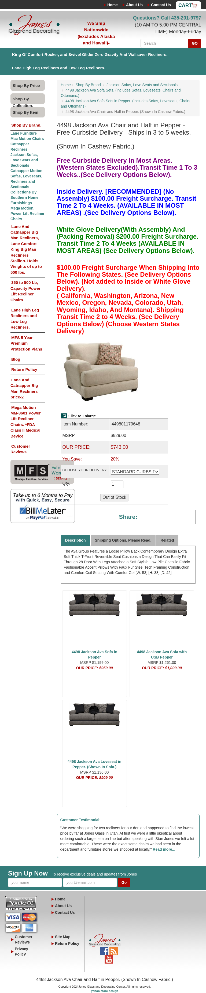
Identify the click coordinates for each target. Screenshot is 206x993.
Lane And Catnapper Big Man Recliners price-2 (24, 388)
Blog (15, 359)
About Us (134, 5)
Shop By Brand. (26, 125)
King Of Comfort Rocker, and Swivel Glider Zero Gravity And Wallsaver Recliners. (89, 54)
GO (195, 43)
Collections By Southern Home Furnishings (24, 197)
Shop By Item (25, 112)
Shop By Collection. (23, 100)
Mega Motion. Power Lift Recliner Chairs (27, 213)
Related (167, 540)
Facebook (104, 950)
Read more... (164, 849)
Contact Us (161, 5)
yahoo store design (104, 990)
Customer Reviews (20, 449)
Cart (185, 5)
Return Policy (24, 369)
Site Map (63, 937)
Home (112, 5)
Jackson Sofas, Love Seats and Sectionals (24, 160)
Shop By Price (26, 85)
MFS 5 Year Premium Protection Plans (26, 343)
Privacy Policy (21, 951)
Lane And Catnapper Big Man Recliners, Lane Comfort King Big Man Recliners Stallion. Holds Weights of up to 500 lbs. (26, 249)
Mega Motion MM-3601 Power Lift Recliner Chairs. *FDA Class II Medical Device (25, 421)
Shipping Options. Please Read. (123, 540)
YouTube (109, 958)
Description (75, 540)
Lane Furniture (23, 133)
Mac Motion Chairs (27, 138)
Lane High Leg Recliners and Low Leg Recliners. (58, 68)
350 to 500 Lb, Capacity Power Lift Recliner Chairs (25, 291)
